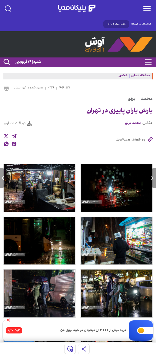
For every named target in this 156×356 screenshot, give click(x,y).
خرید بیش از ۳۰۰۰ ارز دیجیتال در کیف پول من (93, 330)
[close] (8, 320)
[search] (8, 8)
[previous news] (5, 178)
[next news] (151, 178)
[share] (84, 349)
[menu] (146, 8)
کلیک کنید (14, 330)
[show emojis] (70, 349)
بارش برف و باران (116, 24)
